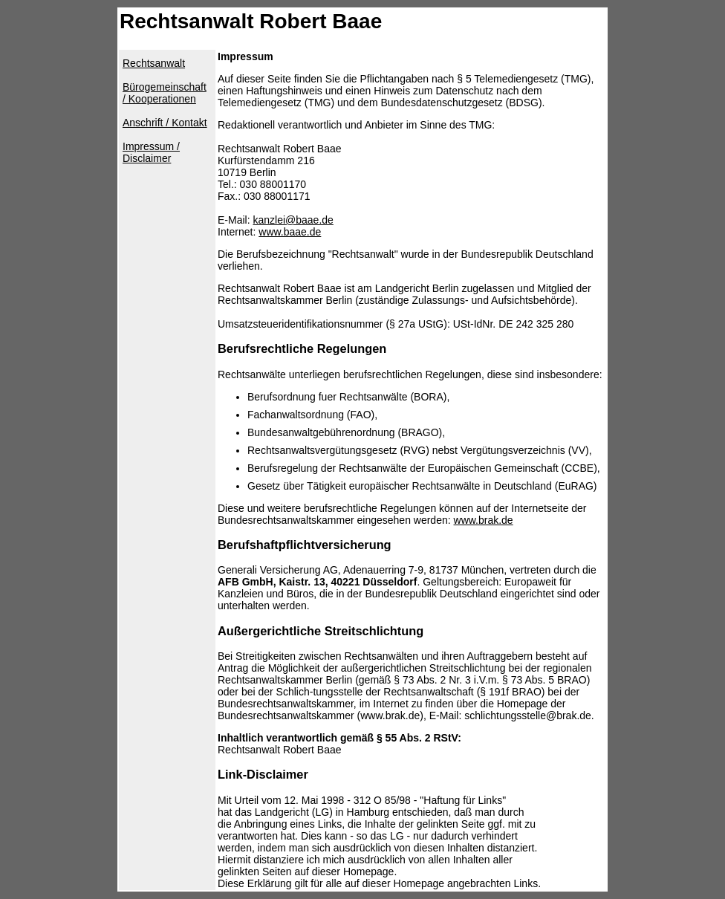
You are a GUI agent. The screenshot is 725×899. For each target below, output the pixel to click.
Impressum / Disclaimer (151, 152)
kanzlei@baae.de (293, 220)
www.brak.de (483, 520)
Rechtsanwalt (154, 63)
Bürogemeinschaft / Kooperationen (165, 93)
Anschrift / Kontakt (165, 123)
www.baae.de (290, 232)
